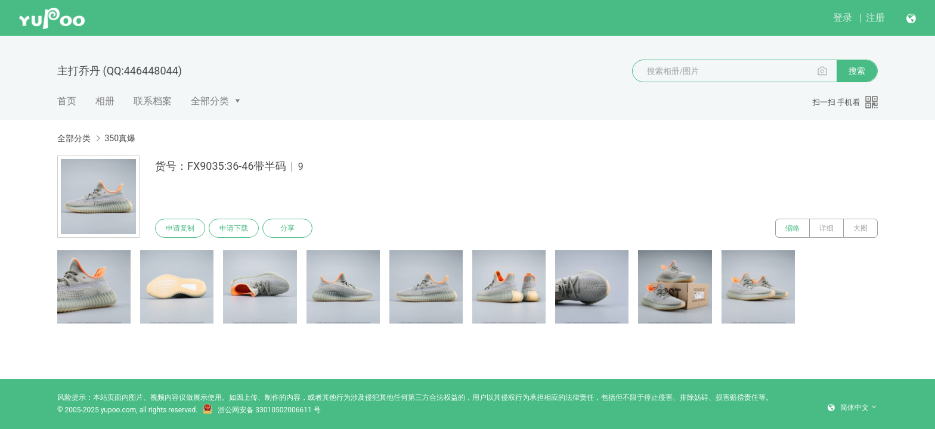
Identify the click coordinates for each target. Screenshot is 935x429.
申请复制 (180, 228)
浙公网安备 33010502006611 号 (261, 410)
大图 (860, 228)
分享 (287, 228)
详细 (826, 228)
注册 (875, 17)
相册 (104, 101)
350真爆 (119, 138)
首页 (66, 101)
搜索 (857, 71)
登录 (842, 17)
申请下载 (233, 228)
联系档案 (153, 101)
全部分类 (210, 101)
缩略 (792, 228)
